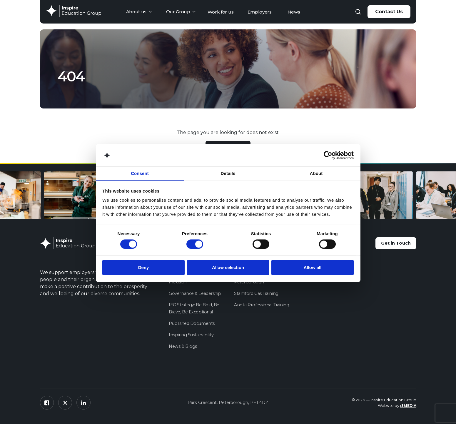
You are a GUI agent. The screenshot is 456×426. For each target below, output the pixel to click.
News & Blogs (183, 347)
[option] (397, 197)
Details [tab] (228, 173)
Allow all (313, 267)
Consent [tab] (140, 173)
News (294, 12)
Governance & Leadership (196, 294)
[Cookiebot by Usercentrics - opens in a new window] (328, 155)
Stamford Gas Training (257, 294)
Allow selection (228, 267)
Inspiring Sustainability (191, 335)
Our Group (178, 11)
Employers (260, 12)
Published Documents (192, 324)
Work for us (221, 12)
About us (136, 11)
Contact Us (389, 11)
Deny (143, 267)
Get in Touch (392, 244)
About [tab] (316, 173)
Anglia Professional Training (262, 305)
